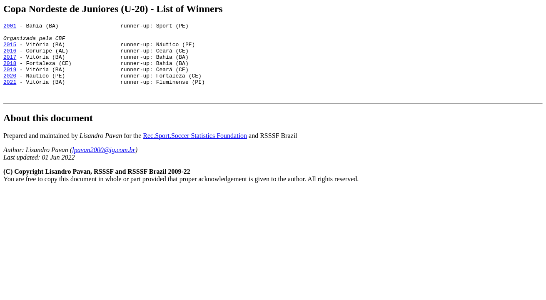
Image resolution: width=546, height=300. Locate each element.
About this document (48, 133)
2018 (9, 71)
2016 (9, 56)
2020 (9, 86)
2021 (9, 94)
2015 (9, 49)
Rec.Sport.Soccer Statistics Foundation (195, 150)
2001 (9, 26)
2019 (9, 79)
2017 (9, 64)
